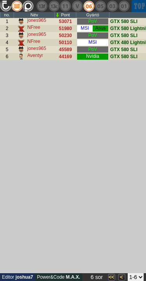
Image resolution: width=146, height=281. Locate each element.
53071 (65, 21)
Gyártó (92, 14)
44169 (65, 56)
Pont (65, 14)
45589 (65, 49)
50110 (65, 42)
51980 (65, 28)
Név (34, 14)
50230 (65, 35)
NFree (33, 27)
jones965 (36, 20)
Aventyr (35, 55)
